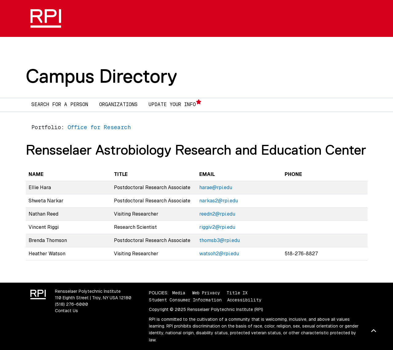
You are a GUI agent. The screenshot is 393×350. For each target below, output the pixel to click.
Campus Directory (101, 76)
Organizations (118, 104)
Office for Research (99, 127)
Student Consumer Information (185, 300)
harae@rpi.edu (215, 187)
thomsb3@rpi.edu (219, 240)
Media (178, 293)
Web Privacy (206, 293)
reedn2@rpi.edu (217, 214)
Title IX (237, 293)
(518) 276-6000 (71, 304)
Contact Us (66, 310)
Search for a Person (59, 104)
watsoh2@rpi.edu (219, 253)
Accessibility (244, 300)
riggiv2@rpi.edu (217, 227)
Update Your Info (175, 103)
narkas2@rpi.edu (218, 200)
